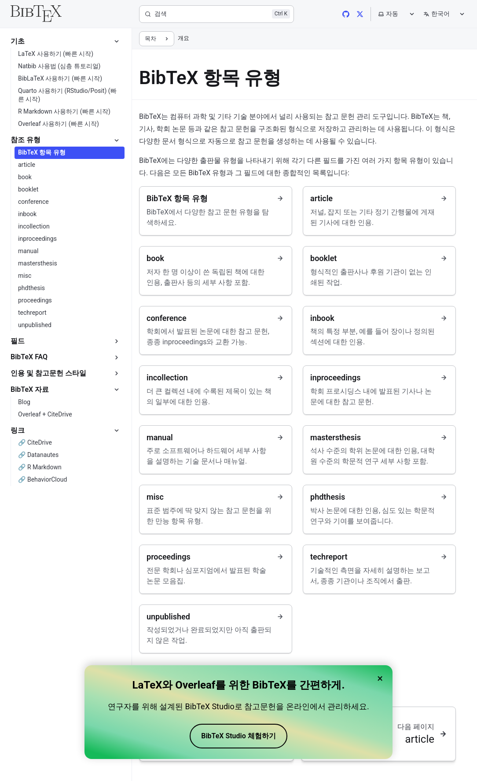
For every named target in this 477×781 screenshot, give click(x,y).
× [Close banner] (380, 678)
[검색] (216, 14)
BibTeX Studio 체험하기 (238, 736)
